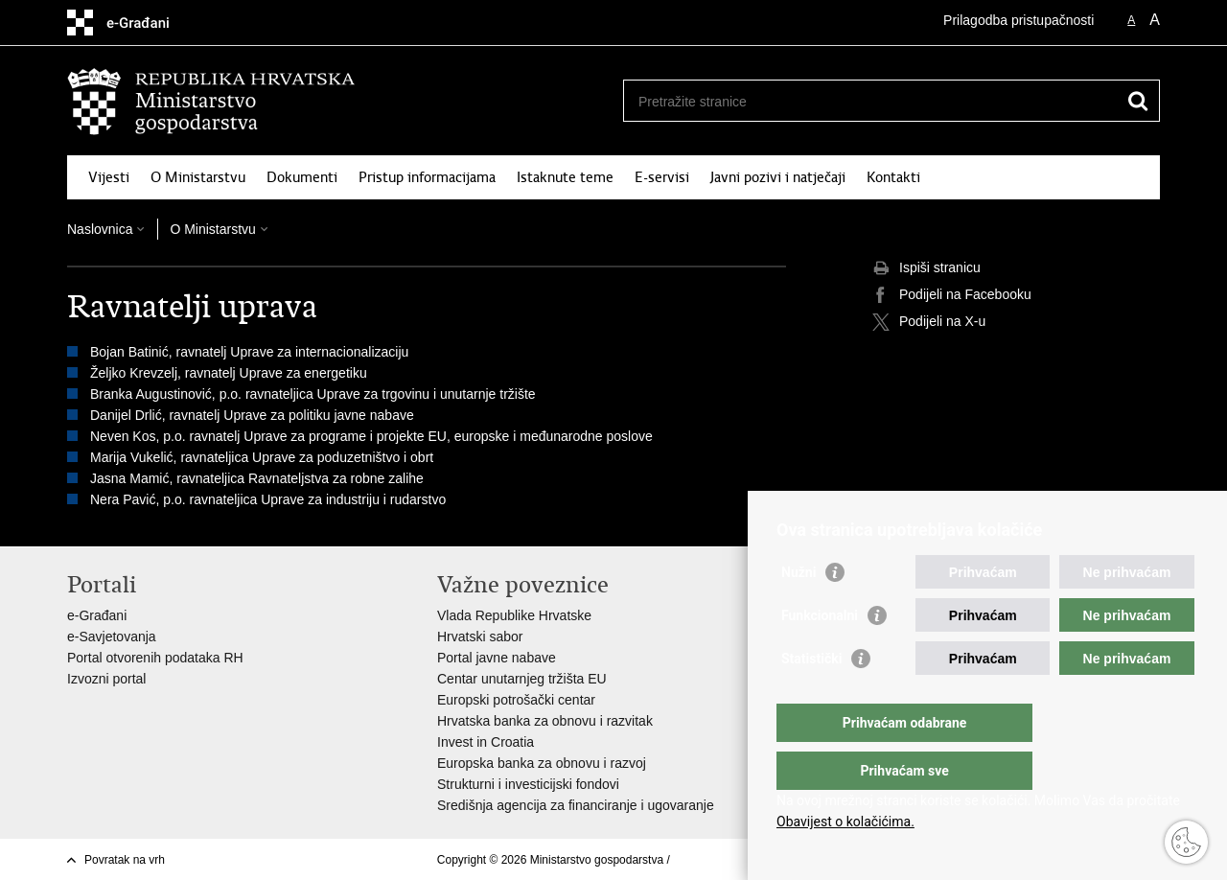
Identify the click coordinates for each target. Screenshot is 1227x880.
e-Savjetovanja (111, 636)
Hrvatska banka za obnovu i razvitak (545, 721)
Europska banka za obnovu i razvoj (541, 763)
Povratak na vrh (124, 860)
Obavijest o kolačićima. (845, 821)
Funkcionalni (819, 653)
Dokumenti (301, 177)
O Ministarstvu (197, 177)
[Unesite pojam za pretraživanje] (871, 101)
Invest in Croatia (485, 742)
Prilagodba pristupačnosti (1018, 20)
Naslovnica (99, 229)
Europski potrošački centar (516, 699)
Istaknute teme (565, 177)
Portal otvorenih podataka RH (155, 657)
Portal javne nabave (496, 657)
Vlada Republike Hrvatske (514, 615)
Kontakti (893, 177)
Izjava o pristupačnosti (730, 860)
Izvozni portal (106, 678)
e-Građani (97, 615)
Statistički (811, 697)
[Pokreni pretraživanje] (1138, 100)
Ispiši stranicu (926, 268)
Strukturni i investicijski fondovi (528, 784)
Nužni (798, 610)
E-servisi (662, 177)
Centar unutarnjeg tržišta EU (522, 678)
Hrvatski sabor (479, 636)
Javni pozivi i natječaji (777, 177)
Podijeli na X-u (928, 322)
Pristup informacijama (427, 177)
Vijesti (108, 177)
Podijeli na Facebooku (951, 295)
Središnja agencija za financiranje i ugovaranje (575, 805)
